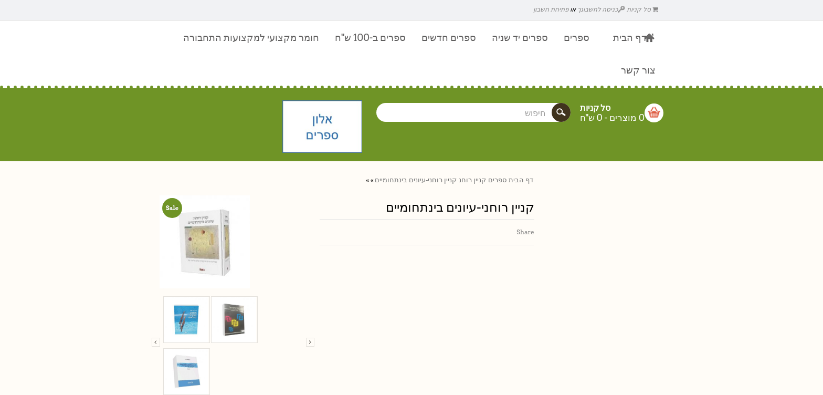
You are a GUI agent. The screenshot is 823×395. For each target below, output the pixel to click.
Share (525, 232)
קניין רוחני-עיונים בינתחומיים (416, 180)
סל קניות (642, 9)
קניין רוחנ (472, 180)
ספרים (497, 180)
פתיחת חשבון (550, 9)
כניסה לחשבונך (601, 9)
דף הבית (521, 180)
